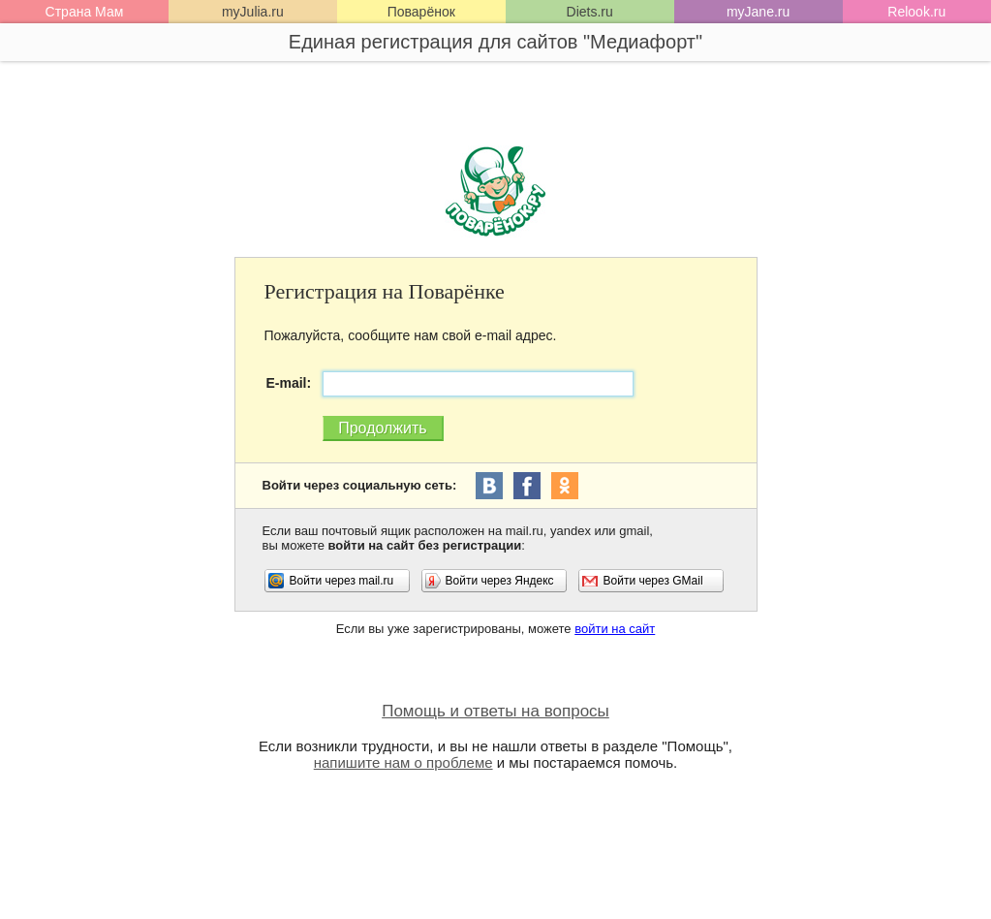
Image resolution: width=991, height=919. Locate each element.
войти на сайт (614, 628)
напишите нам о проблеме (403, 762)
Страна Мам (85, 11)
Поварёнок (421, 11)
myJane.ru (758, 11)
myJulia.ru (253, 11)
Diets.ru (590, 11)
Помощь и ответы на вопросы (495, 711)
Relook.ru (916, 11)
